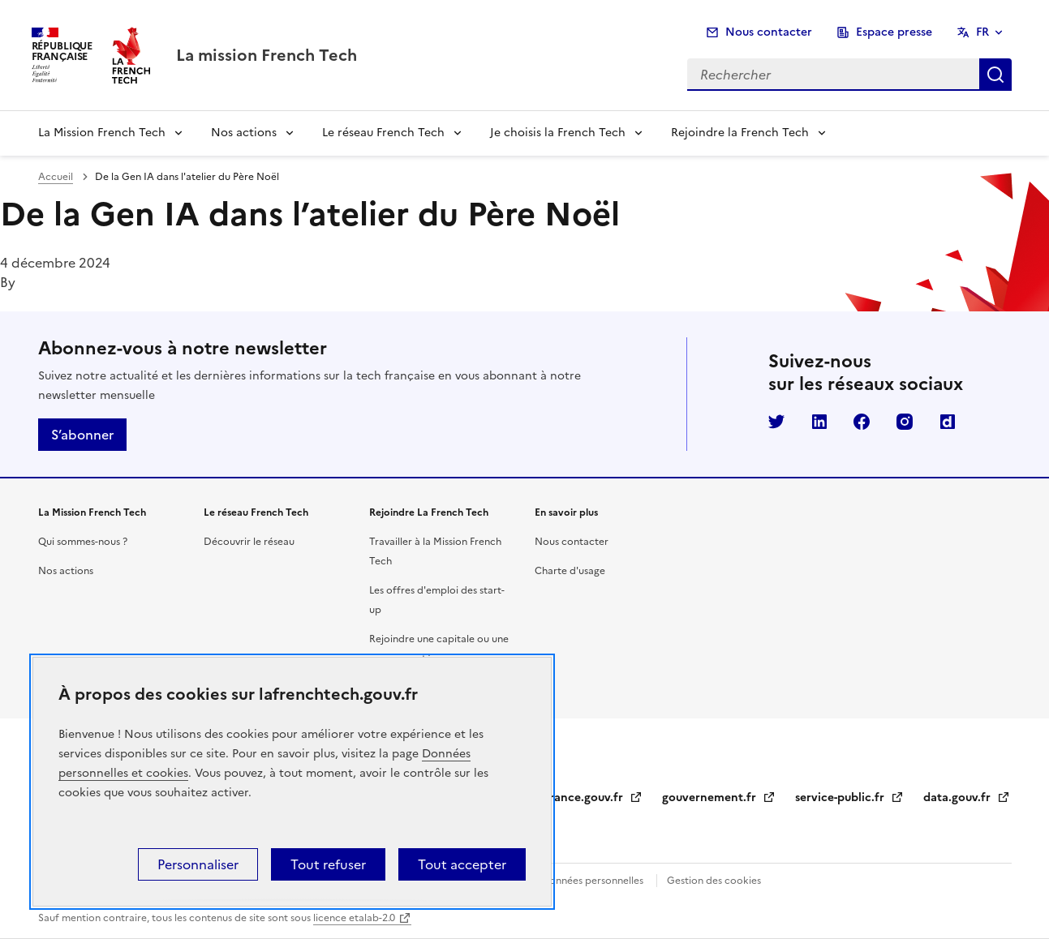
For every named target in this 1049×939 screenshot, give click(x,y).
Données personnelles (592, 880)
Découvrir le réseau (249, 541)
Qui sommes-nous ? (82, 541)
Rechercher (995, 74)
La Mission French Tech (102, 132)
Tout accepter (462, 864)
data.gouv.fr (966, 797)
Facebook (861, 421)
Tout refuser (328, 864)
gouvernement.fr (719, 797)
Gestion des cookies (714, 880)
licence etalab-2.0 (354, 918)
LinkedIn (819, 421)
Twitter (776, 421)
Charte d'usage (570, 571)
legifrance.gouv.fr (584, 797)
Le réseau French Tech (383, 132)
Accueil (55, 176)
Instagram (904, 421)
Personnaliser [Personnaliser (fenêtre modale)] (198, 864)
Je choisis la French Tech (558, 132)
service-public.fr (849, 797)
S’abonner (82, 434)
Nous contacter (768, 32)
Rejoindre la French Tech (740, 132)
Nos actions (244, 132)
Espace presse (894, 32)
